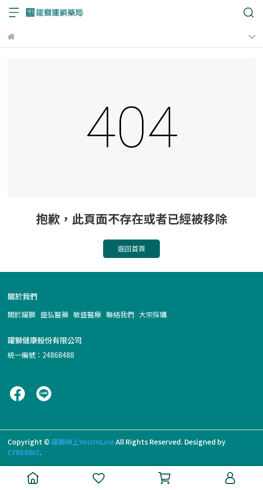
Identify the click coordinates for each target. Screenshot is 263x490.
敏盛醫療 (87, 314)
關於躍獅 (21, 314)
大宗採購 (153, 314)
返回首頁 (131, 248)
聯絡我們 (120, 314)
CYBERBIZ (23, 452)
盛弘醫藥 (54, 314)
